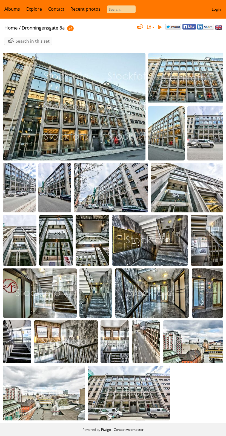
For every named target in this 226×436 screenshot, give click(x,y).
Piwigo (106, 429)
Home (11, 28)
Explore (34, 9)
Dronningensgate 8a (43, 28)
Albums (12, 9)
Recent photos (85, 9)
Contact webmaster (129, 429)
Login (216, 9)
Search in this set (33, 41)
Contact (56, 9)
